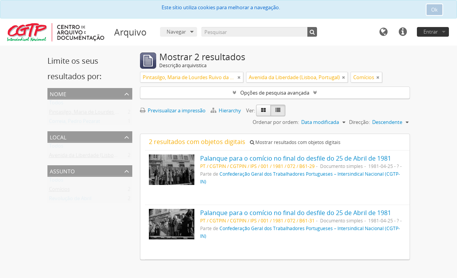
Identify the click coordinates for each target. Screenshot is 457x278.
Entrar (430, 31)
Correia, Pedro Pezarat (74, 122)
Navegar (176, 31)
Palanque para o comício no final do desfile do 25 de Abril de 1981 (295, 158)
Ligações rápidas (402, 32)
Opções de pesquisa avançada (274, 92)
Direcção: (359, 122)
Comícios (59, 190)
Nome (58, 93)
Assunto (62, 170)
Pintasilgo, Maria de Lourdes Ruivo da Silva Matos (105, 113)
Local (58, 136)
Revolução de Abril (70, 200)
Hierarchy (226, 110)
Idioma (383, 32)
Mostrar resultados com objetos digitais (295, 142)
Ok (434, 9)
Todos (56, 104)
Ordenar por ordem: (276, 122)
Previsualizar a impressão (173, 110)
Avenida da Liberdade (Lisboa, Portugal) (94, 156)
